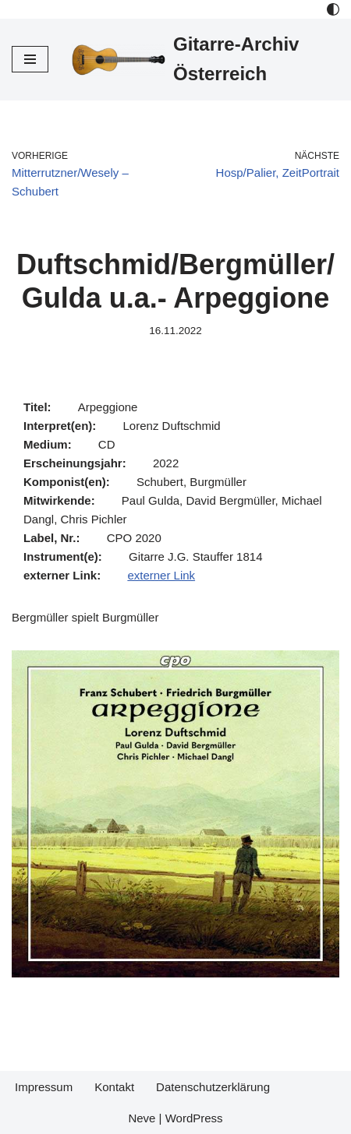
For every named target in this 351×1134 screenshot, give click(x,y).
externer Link (161, 575)
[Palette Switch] (333, 9)
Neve (141, 1118)
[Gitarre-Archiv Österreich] (205, 60)
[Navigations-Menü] (30, 59)
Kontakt (114, 1087)
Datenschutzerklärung (213, 1087)
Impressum (44, 1087)
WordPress (194, 1118)
